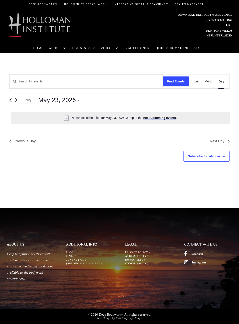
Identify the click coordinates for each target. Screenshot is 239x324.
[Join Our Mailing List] (84, 263)
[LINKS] (71, 256)
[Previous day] (10, 100)
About (55, 48)
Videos (107, 48)
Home (38, 48)
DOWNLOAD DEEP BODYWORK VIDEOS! (205, 15)
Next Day (220, 141)
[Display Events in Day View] (221, 81)
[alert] (120, 118)
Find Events (176, 81)
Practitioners (137, 48)
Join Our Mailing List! (178, 48)
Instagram (199, 262)
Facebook (197, 254)
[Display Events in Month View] (209, 81)
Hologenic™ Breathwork (85, 4)
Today (27, 100)
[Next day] (16, 100)
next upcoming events (159, 118)
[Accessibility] (137, 256)
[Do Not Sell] (135, 260)
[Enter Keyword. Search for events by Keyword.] (86, 81)
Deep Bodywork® (43, 4)
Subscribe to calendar (204, 156)
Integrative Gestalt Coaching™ (140, 4)
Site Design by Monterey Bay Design (119, 318)
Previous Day (22, 141)
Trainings (81, 48)
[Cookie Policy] (137, 263)
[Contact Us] (76, 260)
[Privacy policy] (138, 252)
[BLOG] (71, 252)
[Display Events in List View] (197, 81)
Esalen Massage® (189, 4)
